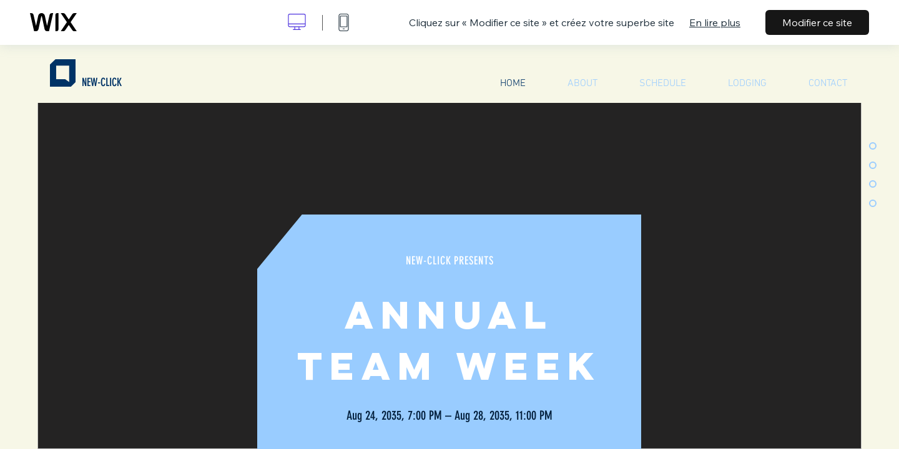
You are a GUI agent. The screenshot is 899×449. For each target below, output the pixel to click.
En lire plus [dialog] (714, 22)
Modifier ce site (817, 22)
